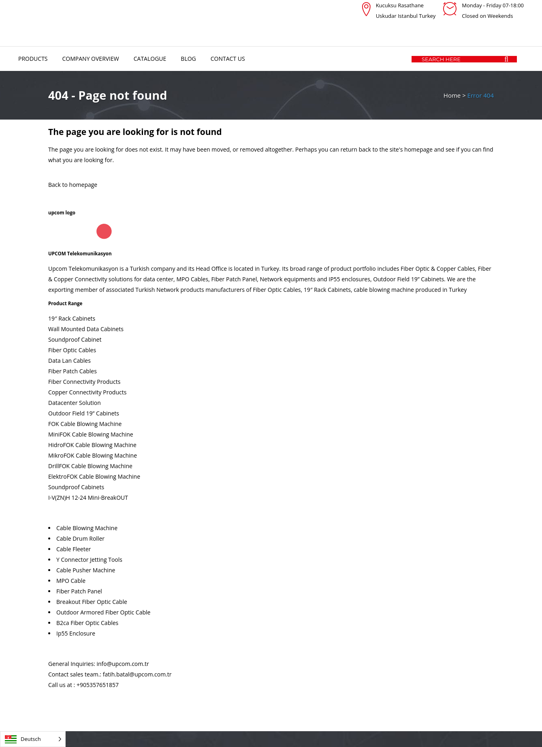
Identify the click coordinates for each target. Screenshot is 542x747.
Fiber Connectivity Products (84, 381)
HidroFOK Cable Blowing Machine (92, 445)
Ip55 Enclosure (75, 633)
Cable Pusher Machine (85, 570)
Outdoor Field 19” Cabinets (83, 413)
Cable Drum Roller (80, 538)
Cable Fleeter (73, 549)
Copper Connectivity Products (87, 392)
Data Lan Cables (69, 360)
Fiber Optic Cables (72, 350)
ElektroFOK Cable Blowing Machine (94, 476)
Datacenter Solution (74, 403)
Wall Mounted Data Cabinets (86, 329)
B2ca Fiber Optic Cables (87, 623)
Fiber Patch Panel (79, 591)
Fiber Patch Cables (72, 371)
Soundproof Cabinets (76, 487)
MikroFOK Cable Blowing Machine (92, 455)
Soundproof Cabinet (74, 339)
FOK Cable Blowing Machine (85, 424)
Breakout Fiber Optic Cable (91, 602)
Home (452, 95)
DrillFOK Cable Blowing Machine (90, 466)
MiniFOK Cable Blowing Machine (90, 434)
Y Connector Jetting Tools (89, 559)
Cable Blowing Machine (86, 528)
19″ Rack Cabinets (71, 318)
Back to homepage (72, 184)
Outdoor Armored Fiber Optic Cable (103, 612)
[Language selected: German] (33, 739)
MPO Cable (70, 580)
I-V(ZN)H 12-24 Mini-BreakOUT (88, 497)
